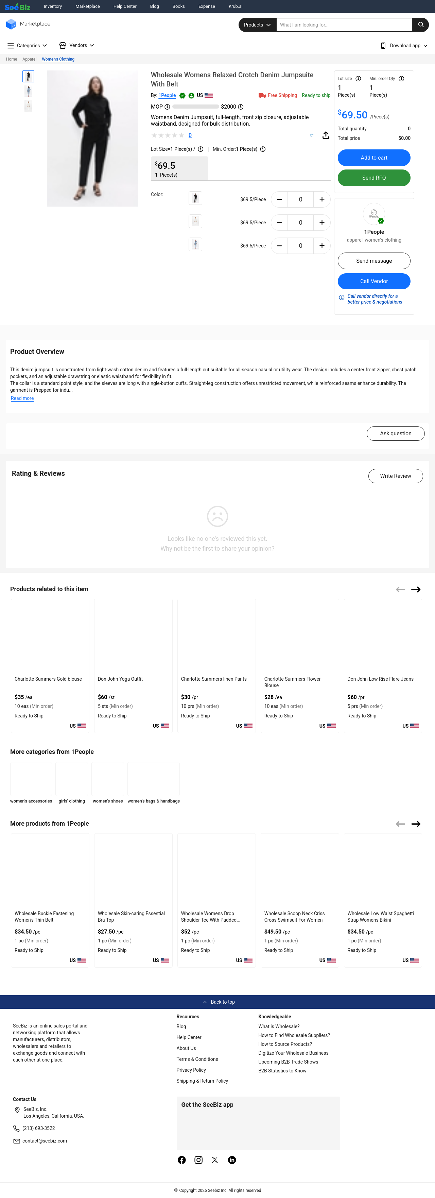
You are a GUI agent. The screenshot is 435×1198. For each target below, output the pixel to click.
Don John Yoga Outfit (120, 679)
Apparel (29, 59)
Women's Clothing (58, 59)
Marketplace (87, 6)
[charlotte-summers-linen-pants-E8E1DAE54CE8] (217, 636)
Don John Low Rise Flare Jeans (381, 679)
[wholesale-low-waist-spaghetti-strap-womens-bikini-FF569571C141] (383, 870)
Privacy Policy (191, 1070)
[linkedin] (232, 1160)
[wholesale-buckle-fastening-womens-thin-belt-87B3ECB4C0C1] (50, 870)
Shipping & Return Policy (202, 1081)
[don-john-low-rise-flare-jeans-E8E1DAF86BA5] (383, 636)
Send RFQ (374, 178)
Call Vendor (374, 281)
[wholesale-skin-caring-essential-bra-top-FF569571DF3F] (133, 870)
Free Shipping (277, 95)
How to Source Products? (285, 1044)
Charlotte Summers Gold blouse (48, 679)
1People (167, 95)
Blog (154, 6)
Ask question (396, 433)
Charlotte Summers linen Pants (214, 679)
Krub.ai (236, 6)
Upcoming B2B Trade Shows (288, 1062)
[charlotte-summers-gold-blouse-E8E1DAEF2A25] (50, 636)
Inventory (53, 6)
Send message (374, 261)
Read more (22, 398)
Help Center (125, 6)
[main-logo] (28, 29)
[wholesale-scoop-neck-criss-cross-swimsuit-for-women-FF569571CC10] (300, 870)
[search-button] (420, 25)
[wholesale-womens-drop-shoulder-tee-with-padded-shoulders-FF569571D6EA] (217, 870)
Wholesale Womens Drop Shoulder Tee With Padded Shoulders (209, 920)
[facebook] (182, 1160)
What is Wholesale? (278, 1026)
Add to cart (374, 158)
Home (11, 59)
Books (179, 6)
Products (258, 24)
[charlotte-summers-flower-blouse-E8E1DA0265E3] (300, 636)
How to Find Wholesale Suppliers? (294, 1035)
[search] (353, 25)
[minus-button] (279, 199)
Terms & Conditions (197, 1059)
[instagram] (198, 1160)
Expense (206, 6)
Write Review (395, 476)
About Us (186, 1048)
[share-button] (326, 135)
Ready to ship (316, 95)
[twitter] (215, 1160)
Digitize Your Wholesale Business (293, 1053)
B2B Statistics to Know (282, 1070)
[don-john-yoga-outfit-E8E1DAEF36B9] (133, 636)
